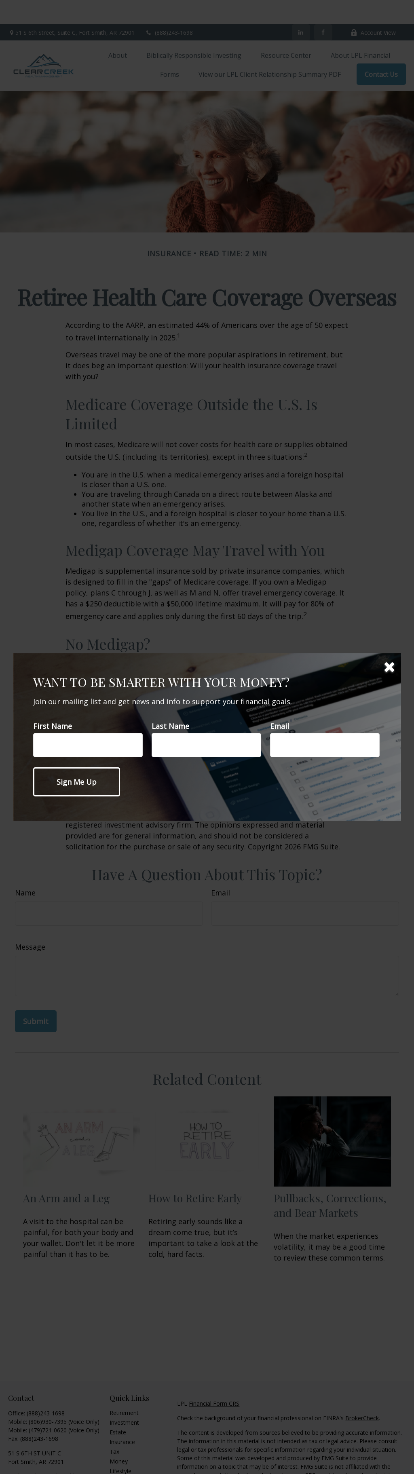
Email (279, 726)
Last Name (170, 726)
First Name (52, 726)
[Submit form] (76, 781)
